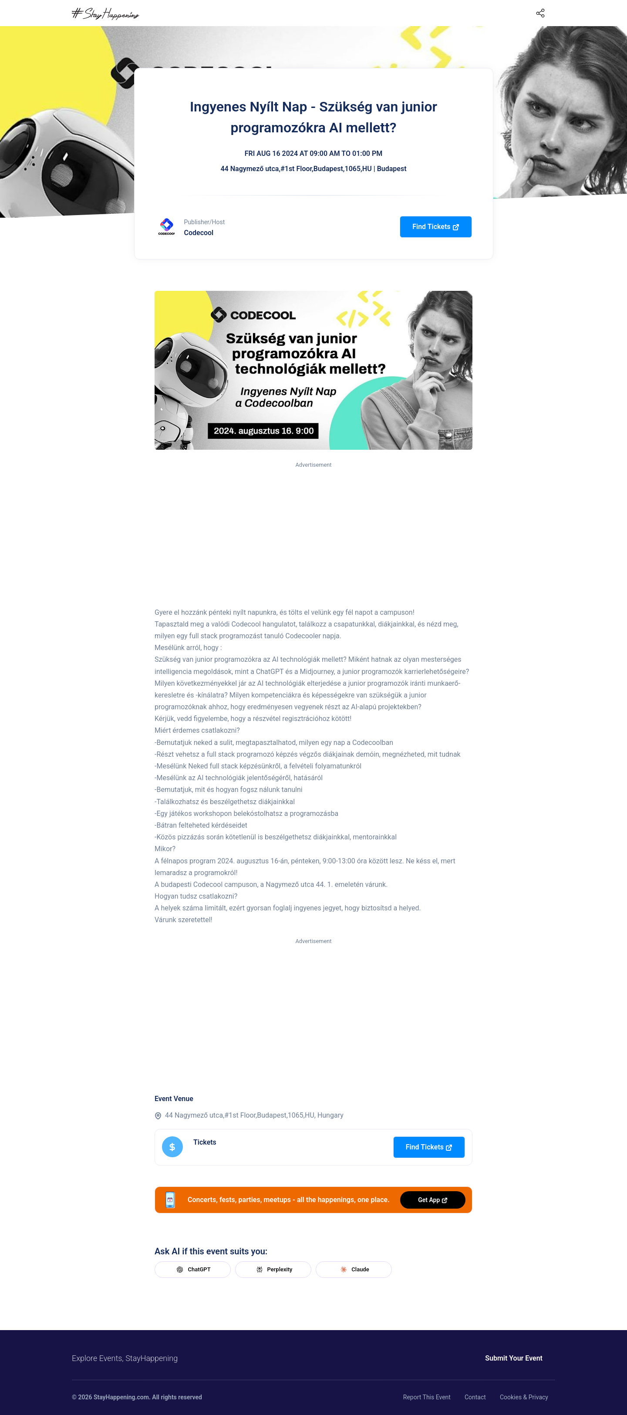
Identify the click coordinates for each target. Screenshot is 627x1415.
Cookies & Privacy (524, 1397)
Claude (353, 1269)
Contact (475, 1397)
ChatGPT (192, 1269)
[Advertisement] (313, 535)
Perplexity (273, 1269)
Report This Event (427, 1397)
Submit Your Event (514, 1358)
